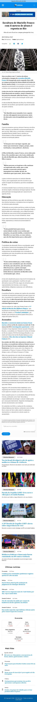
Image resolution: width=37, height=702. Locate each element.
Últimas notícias (12, 567)
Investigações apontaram (20, 327)
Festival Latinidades (22, 312)
